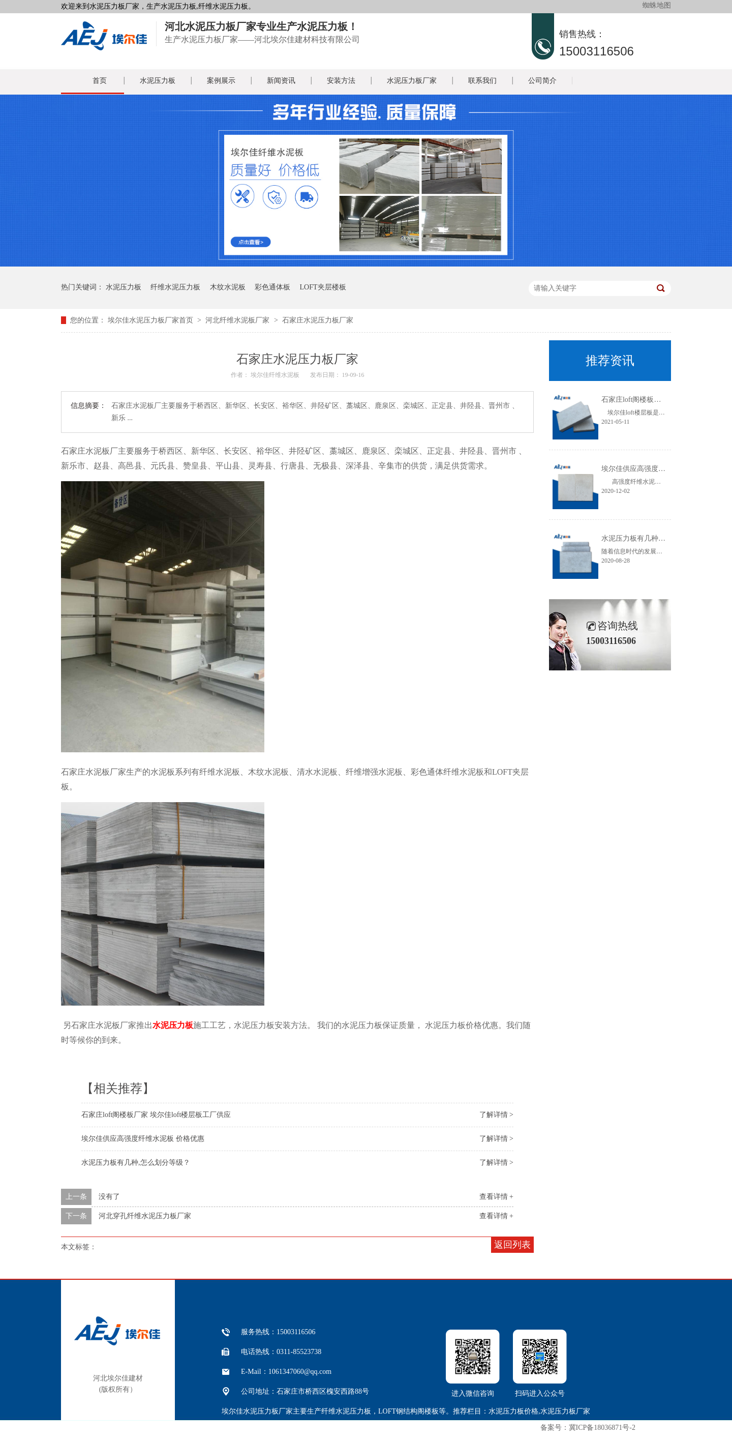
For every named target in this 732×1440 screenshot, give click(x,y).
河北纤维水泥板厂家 (237, 320)
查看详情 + (496, 1196)
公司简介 (542, 80)
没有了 (109, 1196)
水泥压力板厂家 (412, 80)
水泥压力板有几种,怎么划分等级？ (135, 1162)
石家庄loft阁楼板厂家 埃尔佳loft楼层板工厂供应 (156, 1115)
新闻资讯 (281, 80)
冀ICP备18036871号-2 (602, 1427)
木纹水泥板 (228, 287)
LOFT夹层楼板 (323, 287)
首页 (100, 80)
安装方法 (341, 80)
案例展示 (221, 80)
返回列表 (512, 1245)
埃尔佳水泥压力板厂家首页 (150, 320)
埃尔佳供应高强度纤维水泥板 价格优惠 (142, 1138)
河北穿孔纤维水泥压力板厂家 (145, 1216)
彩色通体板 (272, 287)
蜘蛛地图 (657, 5)
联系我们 (482, 80)
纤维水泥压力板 (175, 287)
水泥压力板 (157, 80)
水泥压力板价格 (513, 1411)
